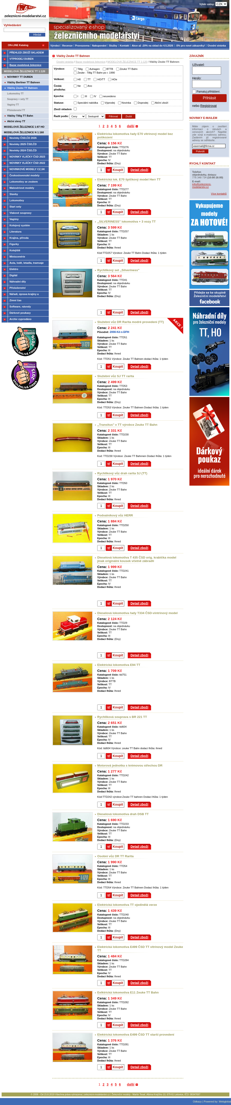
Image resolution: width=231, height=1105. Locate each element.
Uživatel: (198, 65)
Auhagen (94, 69)
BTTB (109, 69)
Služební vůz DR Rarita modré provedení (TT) (130, 322)
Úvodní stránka (64, 61)
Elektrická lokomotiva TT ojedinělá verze (127, 904)
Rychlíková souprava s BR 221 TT (122, 717)
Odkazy (197, 1101)
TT (89, 79)
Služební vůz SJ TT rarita (115, 376)
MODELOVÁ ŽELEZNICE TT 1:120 (127, 61)
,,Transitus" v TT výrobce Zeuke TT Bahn (127, 424)
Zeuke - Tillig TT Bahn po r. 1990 (96, 72)
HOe (114, 79)
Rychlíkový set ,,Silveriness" (118, 270)
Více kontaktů (219, 193)
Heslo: (196, 78)
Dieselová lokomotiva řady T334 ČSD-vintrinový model (137, 613)
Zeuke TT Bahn (129, 69)
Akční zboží (161, 102)
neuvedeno (109, 96)
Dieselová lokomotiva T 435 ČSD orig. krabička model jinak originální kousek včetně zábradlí (136, 559)
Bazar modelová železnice (90, 61)
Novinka (126, 102)
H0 (79, 79)
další (130, 126)
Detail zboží (139, 170)
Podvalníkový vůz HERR (115, 515)
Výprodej (110, 102)
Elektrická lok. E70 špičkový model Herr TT (129, 179)
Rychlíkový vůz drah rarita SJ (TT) (122, 473)
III (86, 96)
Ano (90, 85)
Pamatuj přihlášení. (208, 91)
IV (95, 96)
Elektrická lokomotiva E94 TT (118, 665)
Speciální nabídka (87, 102)
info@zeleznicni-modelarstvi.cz (201, 185)
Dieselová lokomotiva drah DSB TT (123, 814)
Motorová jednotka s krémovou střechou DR (129, 765)
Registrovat (208, 106)
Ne (79, 85)
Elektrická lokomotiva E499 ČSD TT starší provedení (135, 1034)
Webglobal (225, 1101)
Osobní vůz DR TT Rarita (115, 856)
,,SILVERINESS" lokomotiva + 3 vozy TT (126, 221)
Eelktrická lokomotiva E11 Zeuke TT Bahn (128, 992)
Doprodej (143, 102)
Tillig (80, 69)
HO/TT (101, 79)
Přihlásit (209, 98)
